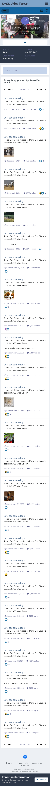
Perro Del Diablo (11, 101)
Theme (10, 763)
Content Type (13, 70)
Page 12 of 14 (25, 89)
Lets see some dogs (14, 98)
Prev (10, 89)
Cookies (25, 766)
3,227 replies (29, 109)
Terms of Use (10, 782)
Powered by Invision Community (25, 771)
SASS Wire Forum (16, 4)
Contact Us (37, 763)
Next (39, 89)
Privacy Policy (23, 763)
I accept (41, 780)
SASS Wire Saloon (19, 104)
